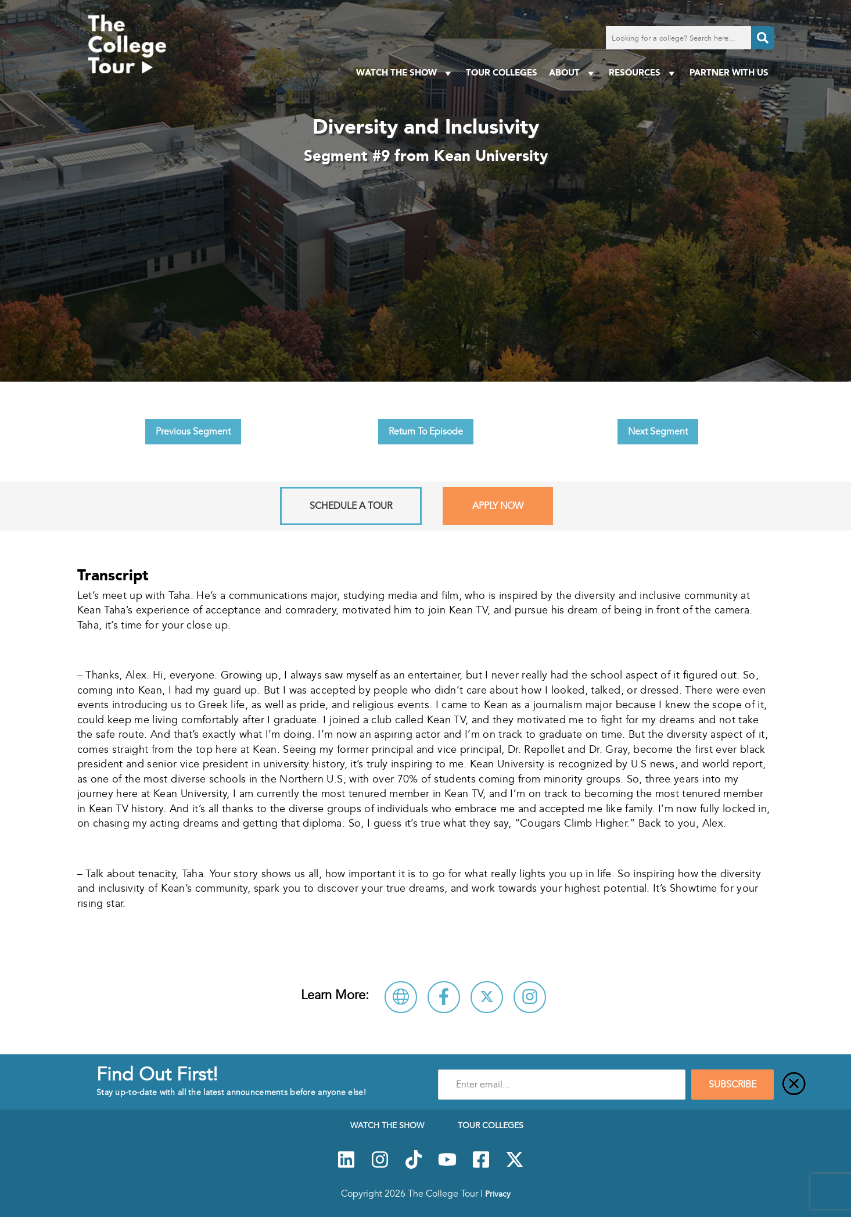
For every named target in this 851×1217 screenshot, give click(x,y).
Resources (643, 73)
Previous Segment (193, 431)
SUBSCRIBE (732, 1084)
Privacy (498, 1194)
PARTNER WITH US (729, 72)
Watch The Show (405, 73)
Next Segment (658, 431)
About (573, 73)
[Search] (762, 37)
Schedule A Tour (351, 506)
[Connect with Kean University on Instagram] (530, 997)
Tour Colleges (501, 72)
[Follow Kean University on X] (487, 997)
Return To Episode (426, 431)
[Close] (794, 1084)
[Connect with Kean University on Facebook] (444, 997)
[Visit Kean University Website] (401, 997)
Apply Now (497, 506)
